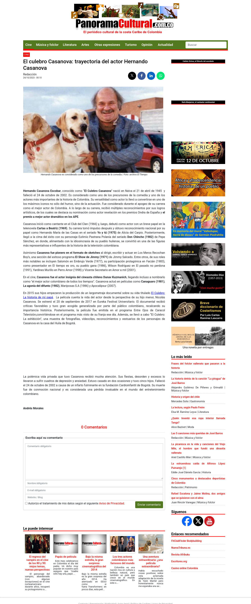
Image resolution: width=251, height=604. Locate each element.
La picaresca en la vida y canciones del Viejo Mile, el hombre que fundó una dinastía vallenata (198, 448)
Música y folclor (47, 45)
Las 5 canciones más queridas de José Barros (197, 433)
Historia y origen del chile (185, 396)
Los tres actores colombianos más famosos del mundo (122, 514)
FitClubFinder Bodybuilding (186, 540)
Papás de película (65, 510)
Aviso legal (123, 582)
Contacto (83, 582)
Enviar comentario (149, 458)
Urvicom (130, 601)
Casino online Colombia (184, 568)
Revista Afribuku (180, 554)
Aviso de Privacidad (111, 457)
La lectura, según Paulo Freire (187, 407)
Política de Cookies (141, 582)
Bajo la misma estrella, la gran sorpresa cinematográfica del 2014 (94, 517)
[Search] (206, 45)
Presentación (96, 582)
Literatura (69, 45)
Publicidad (110, 582)
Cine (28, 45)
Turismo (131, 45)
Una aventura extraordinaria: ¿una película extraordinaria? (151, 515)
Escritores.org (179, 561)
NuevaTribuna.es (180, 547)
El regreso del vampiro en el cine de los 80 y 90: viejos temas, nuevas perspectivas (37, 517)
